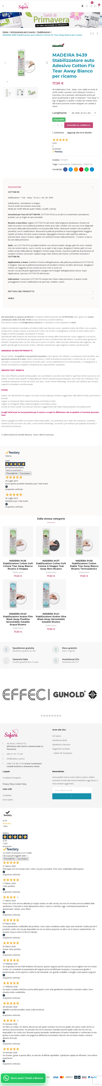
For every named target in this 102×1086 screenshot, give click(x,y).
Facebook (65, 169)
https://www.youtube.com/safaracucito (74, 406)
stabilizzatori (76, 164)
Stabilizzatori (17, 572)
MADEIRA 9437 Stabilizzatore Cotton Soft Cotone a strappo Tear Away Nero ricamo (51, 565)
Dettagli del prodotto (21, 291)
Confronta (59, 132)
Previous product (91, 33)
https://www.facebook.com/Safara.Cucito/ (38, 401)
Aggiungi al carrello (78, 125)
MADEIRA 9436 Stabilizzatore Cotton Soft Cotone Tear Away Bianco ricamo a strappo (18, 565)
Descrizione (14, 187)
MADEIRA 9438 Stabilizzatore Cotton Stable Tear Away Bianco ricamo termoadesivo (84, 565)
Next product (97, 33)
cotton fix (87, 164)
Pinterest (81, 169)
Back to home (94, 33)
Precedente (12, 473)
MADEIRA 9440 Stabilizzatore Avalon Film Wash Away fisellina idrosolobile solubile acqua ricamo (18, 620)
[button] (5, 62)
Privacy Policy (8, 786)
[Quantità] (57, 125)
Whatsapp (86, 169)
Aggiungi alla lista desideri (79, 132)
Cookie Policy (20, 786)
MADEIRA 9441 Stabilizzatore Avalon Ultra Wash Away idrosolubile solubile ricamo (51, 619)
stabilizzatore (64, 164)
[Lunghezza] (83, 113)
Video (11, 298)
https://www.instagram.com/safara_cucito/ (38, 404)
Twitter (70, 169)
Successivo (25, 473)
